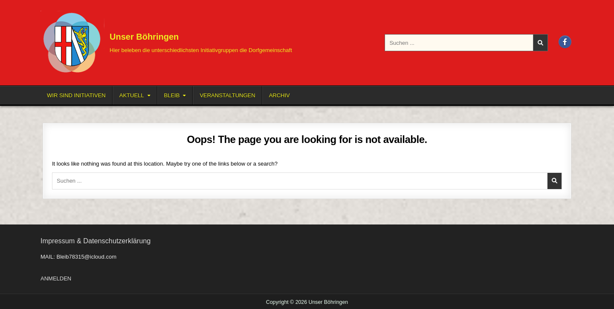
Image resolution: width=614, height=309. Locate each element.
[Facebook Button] (565, 41)
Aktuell (131, 95)
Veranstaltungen (227, 95)
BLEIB (172, 95)
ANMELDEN (56, 278)
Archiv (279, 95)
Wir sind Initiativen (76, 95)
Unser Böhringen (144, 36)
